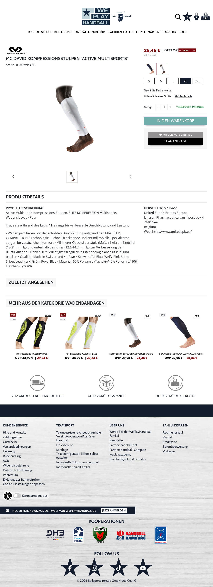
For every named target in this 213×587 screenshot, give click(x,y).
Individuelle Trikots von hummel (77, 462)
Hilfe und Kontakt (14, 432)
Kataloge (62, 450)
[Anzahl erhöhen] (170, 107)
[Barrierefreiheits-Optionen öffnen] (8, 496)
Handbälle (82, 32)
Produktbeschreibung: (25, 208)
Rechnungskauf (173, 432)
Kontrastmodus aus (34, 496)
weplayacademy (120, 454)
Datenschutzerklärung (17, 470)
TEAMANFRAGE (175, 141)
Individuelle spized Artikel (73, 467)
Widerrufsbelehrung (16, 465)
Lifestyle (139, 32)
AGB (6, 461)
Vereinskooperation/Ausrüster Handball (75, 438)
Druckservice (64, 445)
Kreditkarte (170, 442)
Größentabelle (183, 96)
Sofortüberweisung (175, 446)
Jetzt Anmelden (114, 510)
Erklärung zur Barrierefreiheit (21, 479)
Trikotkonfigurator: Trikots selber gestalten (77, 455)
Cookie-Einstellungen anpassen (24, 484)
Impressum (10, 475)
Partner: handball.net (123, 445)
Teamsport (169, 32)
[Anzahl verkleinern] (158, 107)
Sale (183, 32)
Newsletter (116, 440)
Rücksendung (12, 456)
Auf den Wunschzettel (175, 134)
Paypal (167, 437)
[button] (178, 16)
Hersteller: (153, 208)
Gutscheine (10, 442)
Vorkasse (169, 451)
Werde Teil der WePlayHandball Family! (130, 433)
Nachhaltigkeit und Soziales (127, 459)
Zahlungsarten (12, 437)
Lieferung (9, 451)
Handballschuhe (39, 32)
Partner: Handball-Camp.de (127, 450)
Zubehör (98, 32)
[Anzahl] (164, 107)
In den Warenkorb (176, 120)
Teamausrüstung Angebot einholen (79, 432)
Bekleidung (63, 32)
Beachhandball (118, 32)
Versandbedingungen (17, 446)
